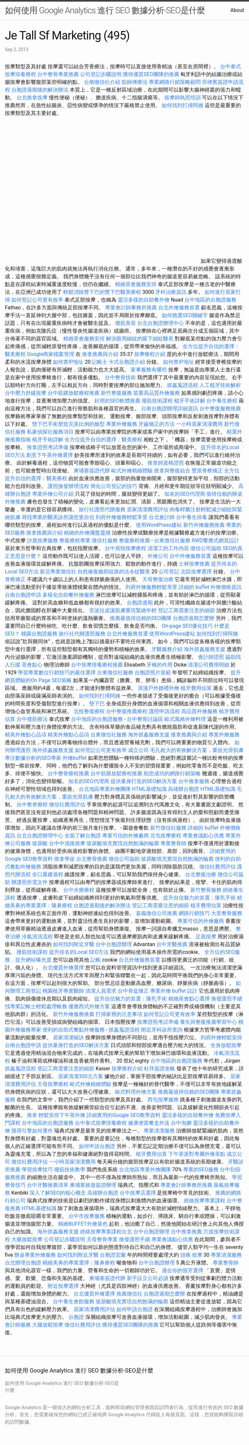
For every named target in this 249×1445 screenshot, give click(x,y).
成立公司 (138, 750)
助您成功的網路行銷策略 (172, 773)
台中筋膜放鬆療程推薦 (74, 393)
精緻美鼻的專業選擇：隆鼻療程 (78, 1263)
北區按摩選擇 (197, 571)
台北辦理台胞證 (23, 1263)
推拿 (32, 1115)
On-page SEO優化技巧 (187, 626)
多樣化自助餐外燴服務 (68, 595)
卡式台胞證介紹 (127, 362)
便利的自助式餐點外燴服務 (73, 1030)
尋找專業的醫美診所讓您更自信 (58, 517)
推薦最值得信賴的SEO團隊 (141, 618)
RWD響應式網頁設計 (215, 540)
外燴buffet (75, 758)
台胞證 (76, 1317)
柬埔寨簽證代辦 (92, 471)
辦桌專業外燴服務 (35, 1255)
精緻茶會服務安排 (136, 284)
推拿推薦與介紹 (100, 354)
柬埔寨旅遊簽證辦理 (93, 1185)
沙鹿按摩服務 (43, 540)
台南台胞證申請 (23, 595)
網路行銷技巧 (194, 913)
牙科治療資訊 (170, 292)
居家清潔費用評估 (147, 509)
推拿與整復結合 (172, 471)
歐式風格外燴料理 (185, 719)
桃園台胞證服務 (39, 634)
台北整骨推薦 (91, 859)
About (237, 10)
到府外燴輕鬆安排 (221, 1037)
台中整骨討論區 (145, 719)
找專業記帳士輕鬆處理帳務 (36, 1006)
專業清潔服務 (159, 1131)
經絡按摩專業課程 (205, 1200)
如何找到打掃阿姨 (182, 105)
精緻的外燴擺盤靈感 (87, 533)
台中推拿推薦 (187, 1232)
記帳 (95, 960)
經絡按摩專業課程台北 (106, 1232)
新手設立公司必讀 (147, 1278)
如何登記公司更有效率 (37, 300)
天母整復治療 (157, 579)
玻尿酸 (40, 843)
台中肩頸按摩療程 (126, 548)
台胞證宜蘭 (113, 1255)
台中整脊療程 (33, 804)
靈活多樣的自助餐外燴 (144, 300)
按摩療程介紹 (150, 354)
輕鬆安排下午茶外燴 (62, 1115)
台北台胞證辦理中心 (160, 323)
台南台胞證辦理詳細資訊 (169, 408)
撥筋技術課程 (158, 401)
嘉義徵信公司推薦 (156, 913)
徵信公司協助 (205, 548)
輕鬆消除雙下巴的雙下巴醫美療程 (102, 292)
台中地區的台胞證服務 (210, 300)
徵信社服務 (105, 540)
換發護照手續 (226, 999)
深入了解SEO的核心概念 (58, 1193)
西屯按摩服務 (164, 1100)
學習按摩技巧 (38, 1169)
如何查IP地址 (68, 362)
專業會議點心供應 (203, 836)
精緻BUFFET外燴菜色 (83, 1224)
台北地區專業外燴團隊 (105, 789)
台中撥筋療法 (32, 719)
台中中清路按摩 (68, 843)
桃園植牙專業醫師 (63, 991)
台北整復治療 (200, 874)
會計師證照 (211, 657)
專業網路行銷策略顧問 (175, 82)
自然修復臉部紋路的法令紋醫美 (113, 571)
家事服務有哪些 (149, 370)
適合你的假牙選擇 (182, 1270)
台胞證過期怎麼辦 (193, 618)
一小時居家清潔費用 (199, 424)
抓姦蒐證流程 (182, 385)
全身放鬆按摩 (226, 1045)
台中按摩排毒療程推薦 (97, 665)
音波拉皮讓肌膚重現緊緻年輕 (123, 610)
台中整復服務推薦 (220, 408)
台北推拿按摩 (32, 97)
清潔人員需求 (100, 991)
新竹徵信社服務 (168, 828)
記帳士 (99, 362)
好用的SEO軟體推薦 (117, 401)
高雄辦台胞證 (183, 789)
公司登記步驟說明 (101, 74)
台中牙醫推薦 (171, 944)
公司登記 (169, 571)
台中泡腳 (181, 1123)
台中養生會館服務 (74, 1301)
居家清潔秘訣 (68, 1037)
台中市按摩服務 (87, 1216)
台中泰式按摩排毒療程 (101, 1123)
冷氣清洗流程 (37, 936)
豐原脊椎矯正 (208, 471)
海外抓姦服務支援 (204, 649)
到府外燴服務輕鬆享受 (122, 517)
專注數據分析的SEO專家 (33, 758)
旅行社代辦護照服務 (82, 634)
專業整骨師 (173, 843)
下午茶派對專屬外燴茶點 (196, 1154)
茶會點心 (32, 665)
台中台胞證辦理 (114, 944)
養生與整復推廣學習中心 (209, 1022)
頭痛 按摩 (191, 1255)
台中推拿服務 (194, 781)
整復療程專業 (74, 540)
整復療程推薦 (134, 540)
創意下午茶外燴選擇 (49, 455)
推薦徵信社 (129, 1294)
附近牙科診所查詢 (162, 1030)
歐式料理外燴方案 (136, 1092)
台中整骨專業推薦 (58, 74)
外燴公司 (158, 556)
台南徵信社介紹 (102, 82)
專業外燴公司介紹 (53, 494)
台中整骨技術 (120, 377)
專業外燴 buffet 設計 (173, 991)
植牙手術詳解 (189, 401)
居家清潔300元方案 (80, 1076)
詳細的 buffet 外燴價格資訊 (210, 587)
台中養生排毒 (192, 517)
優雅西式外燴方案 (89, 1006)
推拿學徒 (64, 859)
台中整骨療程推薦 (69, 773)
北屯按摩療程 (166, 836)
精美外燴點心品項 (26, 735)
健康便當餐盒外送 (149, 1123)
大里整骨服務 (226, 913)
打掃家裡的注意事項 (119, 1014)
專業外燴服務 (121, 424)
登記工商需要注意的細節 (186, 610)
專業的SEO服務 (201, 1169)
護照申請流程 (164, 711)
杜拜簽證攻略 (159, 1068)
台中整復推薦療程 (127, 711)
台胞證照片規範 (153, 672)
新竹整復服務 (116, 393)
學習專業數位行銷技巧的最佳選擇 (57, 672)
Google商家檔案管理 (51, 354)
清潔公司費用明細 (208, 665)
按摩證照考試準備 (158, 1022)
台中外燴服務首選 (190, 556)
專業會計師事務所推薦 (131, 307)
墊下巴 (97, 703)
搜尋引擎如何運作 (32, 1131)
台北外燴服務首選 (179, 307)
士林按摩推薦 (194, 564)
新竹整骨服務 (205, 890)
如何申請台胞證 (97, 1146)
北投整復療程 (89, 711)
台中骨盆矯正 (134, 991)
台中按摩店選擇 (138, 1193)
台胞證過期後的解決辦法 (39, 90)
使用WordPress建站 (159, 525)
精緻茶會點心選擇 (189, 999)
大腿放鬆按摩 (27, 1239)
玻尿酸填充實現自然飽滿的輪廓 (123, 843)
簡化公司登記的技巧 (113, 486)
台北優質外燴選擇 (63, 968)
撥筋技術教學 (70, 1169)
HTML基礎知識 (149, 789)
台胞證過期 (140, 603)
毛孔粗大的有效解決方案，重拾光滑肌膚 (196, 750)
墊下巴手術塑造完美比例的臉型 (68, 424)
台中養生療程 (222, 401)
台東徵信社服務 (172, 540)
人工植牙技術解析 (220, 385)
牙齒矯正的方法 (156, 424)
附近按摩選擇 (64, 1286)
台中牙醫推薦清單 (47, 1185)
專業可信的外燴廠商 (125, 836)
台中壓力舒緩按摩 (26, 393)
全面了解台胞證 (83, 836)
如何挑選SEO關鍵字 (185, 315)
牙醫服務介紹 (167, 649)
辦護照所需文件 (29, 882)
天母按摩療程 (52, 1084)
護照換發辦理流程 (68, 486)
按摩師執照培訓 (183, 97)
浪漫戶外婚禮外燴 (158, 688)
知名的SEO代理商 (184, 494)
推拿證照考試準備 (48, 447)
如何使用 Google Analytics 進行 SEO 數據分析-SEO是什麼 (105, 10)
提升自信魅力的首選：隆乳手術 (199, 898)
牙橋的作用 (159, 665)
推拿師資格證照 (166, 463)
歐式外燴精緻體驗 (132, 471)
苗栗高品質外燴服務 (157, 393)
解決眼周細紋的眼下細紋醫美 (139, 339)
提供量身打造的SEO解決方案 (144, 781)
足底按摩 (206, 936)
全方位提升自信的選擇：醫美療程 (103, 439)
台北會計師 (162, 517)
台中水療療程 (79, 890)
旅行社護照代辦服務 (102, 509)
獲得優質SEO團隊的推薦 (151, 74)
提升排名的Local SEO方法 (79, 952)
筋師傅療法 (135, 82)
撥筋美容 (125, 323)
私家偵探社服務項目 (50, 432)
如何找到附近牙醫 (73, 944)
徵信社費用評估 (67, 804)
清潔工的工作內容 (168, 548)
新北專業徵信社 (58, 571)
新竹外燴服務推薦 (204, 525)
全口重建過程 (47, 874)
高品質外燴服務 (199, 711)
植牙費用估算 (196, 688)
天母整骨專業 (102, 1239)
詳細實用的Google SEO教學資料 (123, 1115)
